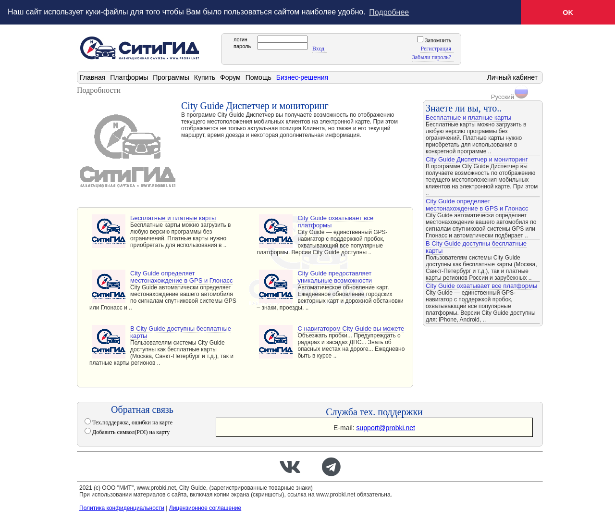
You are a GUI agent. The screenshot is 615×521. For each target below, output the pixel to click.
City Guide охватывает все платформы (335, 221)
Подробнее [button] (389, 12)
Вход (318, 48)
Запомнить (437, 40)
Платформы (129, 77)
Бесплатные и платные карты (173, 217)
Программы (171, 77)
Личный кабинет (512, 77)
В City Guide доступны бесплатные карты (180, 331)
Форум (230, 77)
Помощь (258, 77)
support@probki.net (386, 427)
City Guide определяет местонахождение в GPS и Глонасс (181, 276)
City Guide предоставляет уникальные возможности (334, 276)
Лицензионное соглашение (205, 507)
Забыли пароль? (431, 56)
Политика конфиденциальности (121, 507)
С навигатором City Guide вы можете (350, 328)
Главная (92, 77)
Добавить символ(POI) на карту (130, 431)
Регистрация (435, 48)
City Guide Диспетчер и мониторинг (477, 158)
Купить (204, 77)
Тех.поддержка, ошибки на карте (131, 422)
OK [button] (568, 12)
